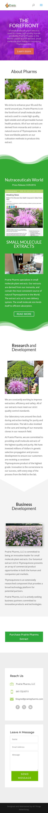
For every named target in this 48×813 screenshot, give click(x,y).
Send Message (24, 776)
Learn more (24, 54)
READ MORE (24, 314)
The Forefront (24, 26)
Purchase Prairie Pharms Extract (24, 637)
